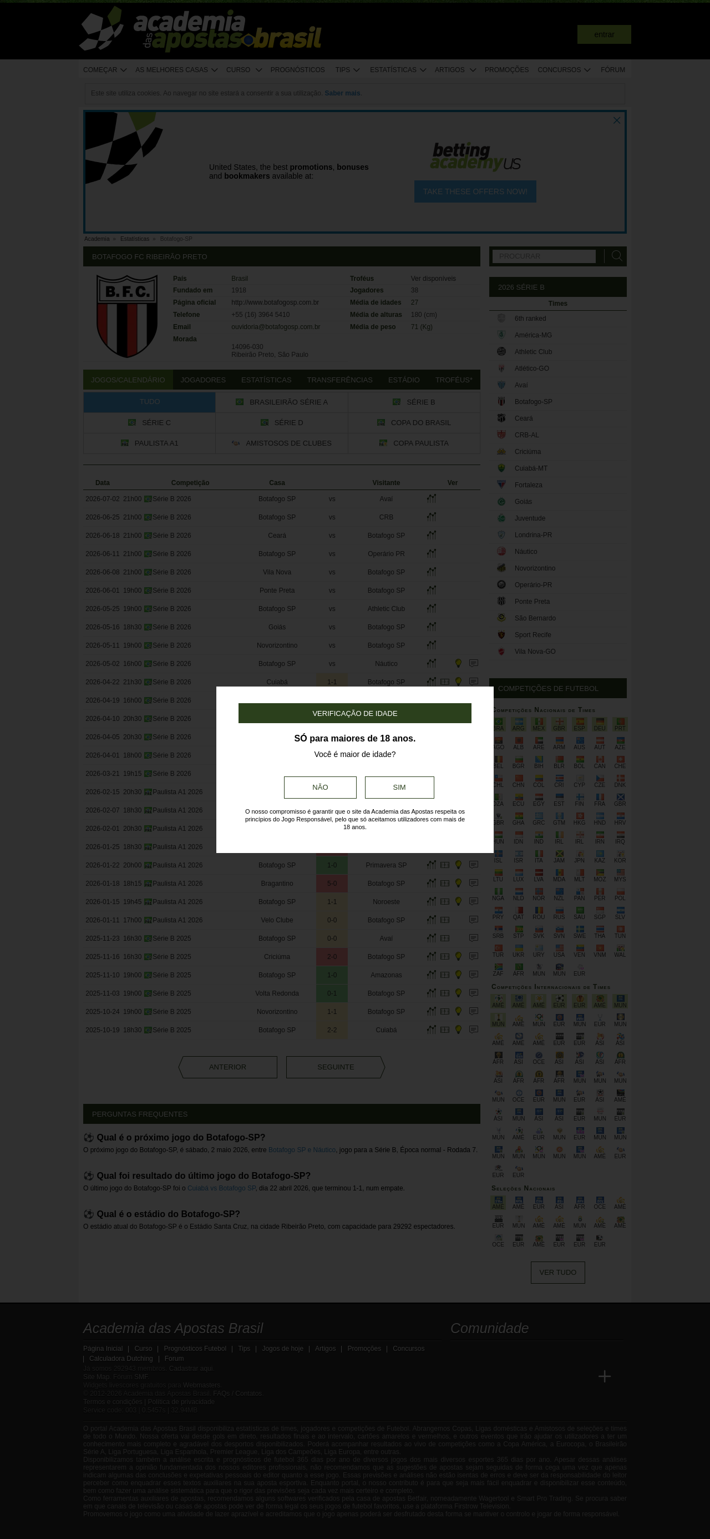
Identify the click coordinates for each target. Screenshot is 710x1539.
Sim (399, 787)
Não (320, 787)
